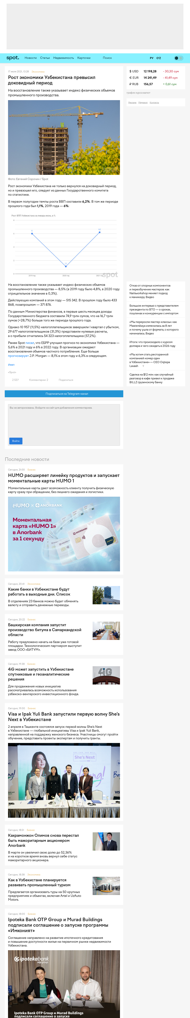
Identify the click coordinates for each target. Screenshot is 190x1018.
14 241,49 (150, 77)
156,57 (148, 84)
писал (30, 343)
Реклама (132, 102)
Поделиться (64, 380)
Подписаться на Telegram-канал (64, 394)
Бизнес (32, 469)
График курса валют (140, 92)
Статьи (45, 58)
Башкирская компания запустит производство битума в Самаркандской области (44, 630)
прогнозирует (18, 356)
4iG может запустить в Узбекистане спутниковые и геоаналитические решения (41, 674)
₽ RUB (133, 84)
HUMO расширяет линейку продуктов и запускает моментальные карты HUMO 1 (64, 478)
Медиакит (143, 102)
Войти (16, 441)
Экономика (33, 584)
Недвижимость (63, 58)
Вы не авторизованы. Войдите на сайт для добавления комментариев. (64, 420)
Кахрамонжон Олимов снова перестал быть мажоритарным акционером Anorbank (43, 840)
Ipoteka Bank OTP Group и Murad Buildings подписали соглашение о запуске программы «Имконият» (58, 925)
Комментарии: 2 (36, 380)
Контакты (154, 102)
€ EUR (134, 77)
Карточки (83, 58)
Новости (31, 58)
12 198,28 (150, 71)
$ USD (133, 71)
